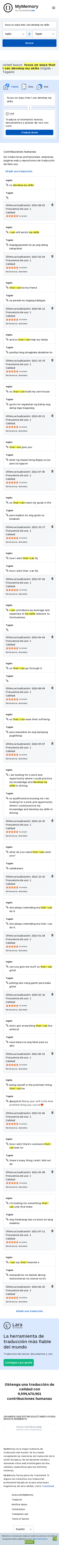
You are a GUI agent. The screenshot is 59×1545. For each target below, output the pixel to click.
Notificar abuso (19, 1504)
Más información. (40, 1539)
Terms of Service (20, 1519)
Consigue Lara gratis (18, 1362)
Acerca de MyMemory (22, 1495)
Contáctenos (18, 1509)
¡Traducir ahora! (29, 132)
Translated (20, 1514)
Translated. (48, 1486)
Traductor (17, 1499)
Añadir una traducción (18, 171)
